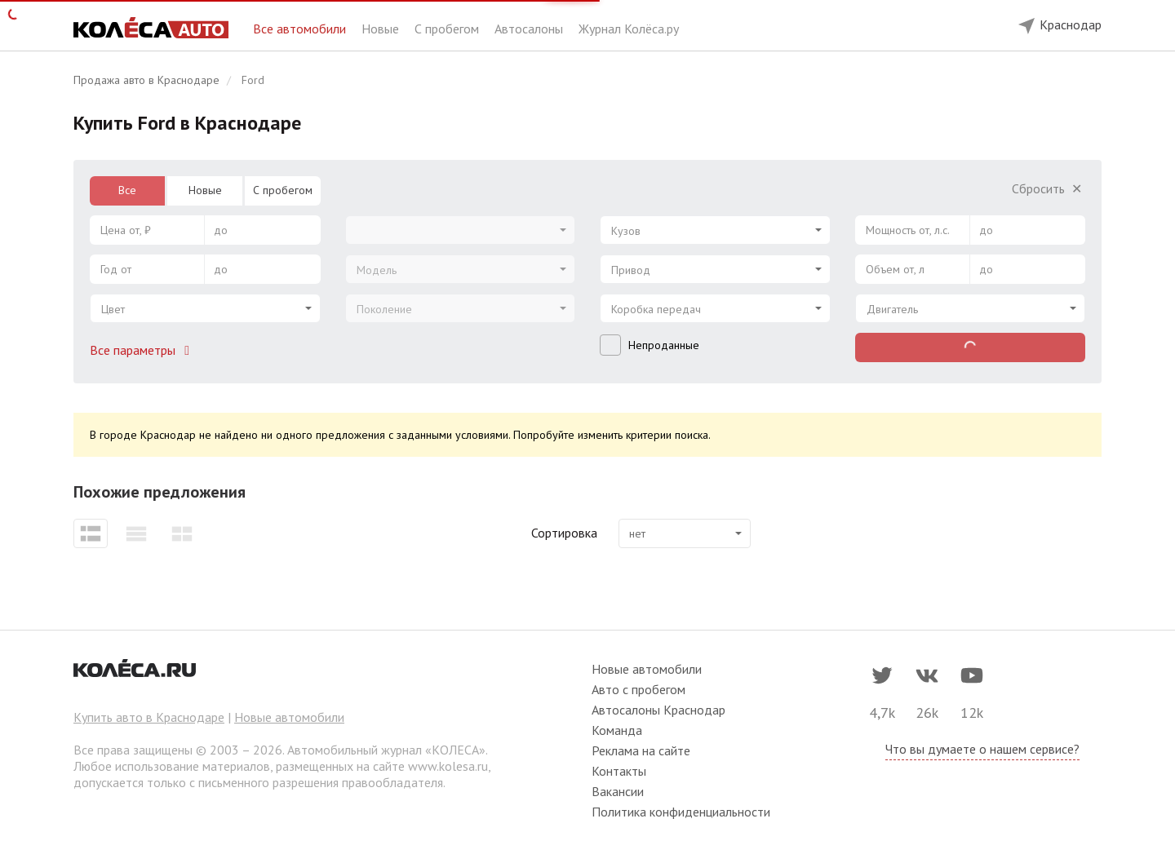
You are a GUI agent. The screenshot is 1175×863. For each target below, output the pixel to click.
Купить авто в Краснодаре (148, 717)
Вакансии (618, 791)
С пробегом (448, 28)
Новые (381, 28)
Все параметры (143, 350)
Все (127, 190)
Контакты (619, 771)
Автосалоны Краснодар (658, 709)
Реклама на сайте (641, 750)
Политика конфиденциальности (681, 811)
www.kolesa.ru (448, 766)
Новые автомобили (289, 717)
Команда (617, 730)
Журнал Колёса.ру (629, 28)
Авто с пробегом (638, 689)
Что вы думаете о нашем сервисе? (982, 749)
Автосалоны (530, 28)
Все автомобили (301, 28)
